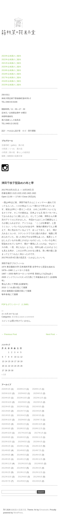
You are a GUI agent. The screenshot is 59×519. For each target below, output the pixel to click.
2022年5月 (37, 402)
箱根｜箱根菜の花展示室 (12, 156)
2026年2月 (21, 389)
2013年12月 (37, 459)
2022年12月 (38, 398)
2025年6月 (22, 393)
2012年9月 (22, 477)
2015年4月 (37, 442)
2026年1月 (36, 389)
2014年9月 (6, 450)
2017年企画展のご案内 (11, 77)
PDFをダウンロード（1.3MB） (16, 304)
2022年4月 (6, 406)
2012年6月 (21, 481)
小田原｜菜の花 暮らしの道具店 (16, 152)
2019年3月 (21, 428)
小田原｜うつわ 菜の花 (12, 149)
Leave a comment (26, 317)
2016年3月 (21, 437)
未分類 (14, 317)
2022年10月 (7, 402)
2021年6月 (36, 411)
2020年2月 (21, 424)
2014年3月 (6, 459)
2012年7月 (6, 481)
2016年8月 (6, 437)
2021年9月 (36, 406)
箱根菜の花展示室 (9, 8)
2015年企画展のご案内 (11, 85)
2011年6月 (36, 481)
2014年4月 (36, 455)
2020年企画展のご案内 (11, 67)
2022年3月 (21, 406)
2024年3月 (6, 398)
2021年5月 (6, 415)
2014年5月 (21, 455)
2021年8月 (6, 411)
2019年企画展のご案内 (11, 70)
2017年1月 (38, 433)
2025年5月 (37, 393)
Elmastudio (44, 510)
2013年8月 (6, 468)
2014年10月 (37, 446)
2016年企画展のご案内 (11, 81)
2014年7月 (36, 450)
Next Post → (51, 334)
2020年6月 (6, 424)
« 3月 (4, 375)
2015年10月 (7, 442)
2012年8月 (37, 477)
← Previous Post (9, 334)
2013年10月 (23, 463)
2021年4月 (21, 415)
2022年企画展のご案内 (11, 59)
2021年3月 (36, 415)
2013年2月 (6, 472)
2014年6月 (6, 455)
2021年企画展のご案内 (11, 63)
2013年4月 (36, 468)
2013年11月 (7, 463)
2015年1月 (21, 446)
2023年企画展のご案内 (11, 56)
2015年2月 (6, 446)
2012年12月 (37, 472)
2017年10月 (23, 433)
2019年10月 (37, 424)
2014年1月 (21, 459)
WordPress (18, 513)
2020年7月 (37, 420)
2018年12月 (37, 428)
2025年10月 (7, 393)
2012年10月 (7, 477)
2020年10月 (7, 420)
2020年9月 (22, 420)
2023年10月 (22, 398)
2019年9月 (6, 428)
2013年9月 (38, 463)
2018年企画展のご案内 (11, 74)
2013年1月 (21, 472)
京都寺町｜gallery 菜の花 (13, 145)
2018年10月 (7, 433)
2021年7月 (21, 411)
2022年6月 (22, 402)
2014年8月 (21, 450)
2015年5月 (22, 442)
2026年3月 (6, 389)
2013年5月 (21, 468)
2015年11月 (37, 437)
